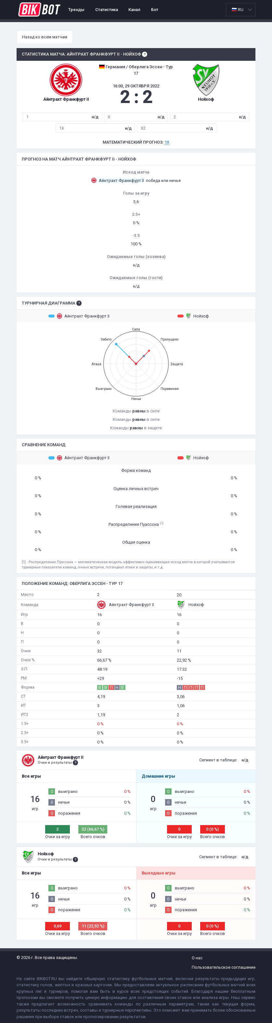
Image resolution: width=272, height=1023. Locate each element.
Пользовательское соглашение (223, 967)
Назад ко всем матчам (44, 36)
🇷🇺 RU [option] (237, 9)
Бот (154, 9)
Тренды (76, 9)
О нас (197, 957)
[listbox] (240, 9)
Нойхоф (193, 315)
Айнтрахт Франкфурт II (79, 315)
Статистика (106, 9)
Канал (134, 9)
